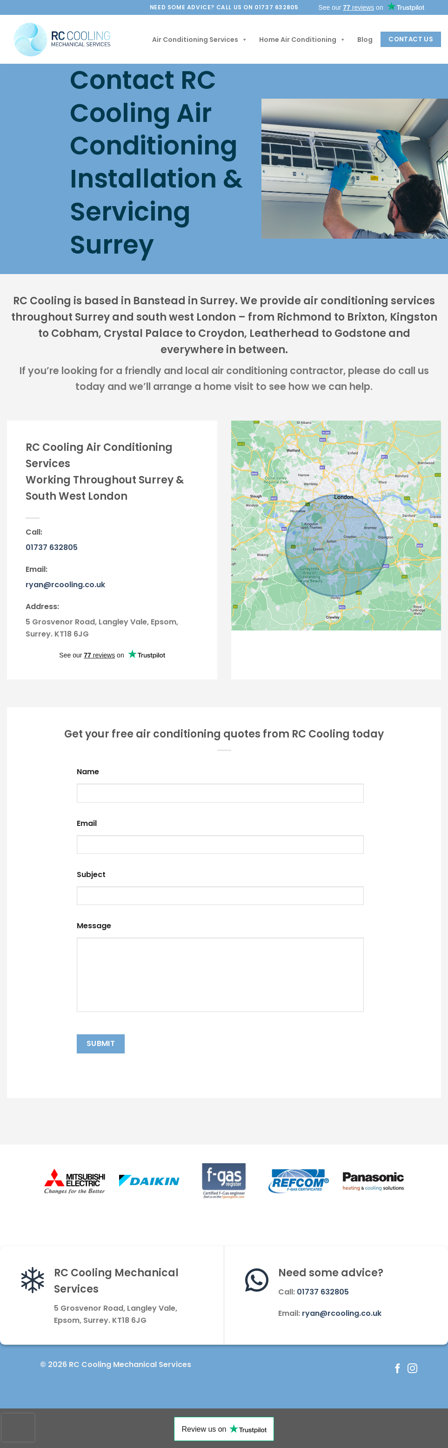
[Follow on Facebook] (397, 1369)
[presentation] (18, 1427)
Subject (91, 875)
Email (87, 824)
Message (94, 926)
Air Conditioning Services (199, 39)
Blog (365, 39)
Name (88, 772)
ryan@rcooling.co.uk (65, 584)
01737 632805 (52, 547)
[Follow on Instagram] (412, 1369)
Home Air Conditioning (302, 39)
